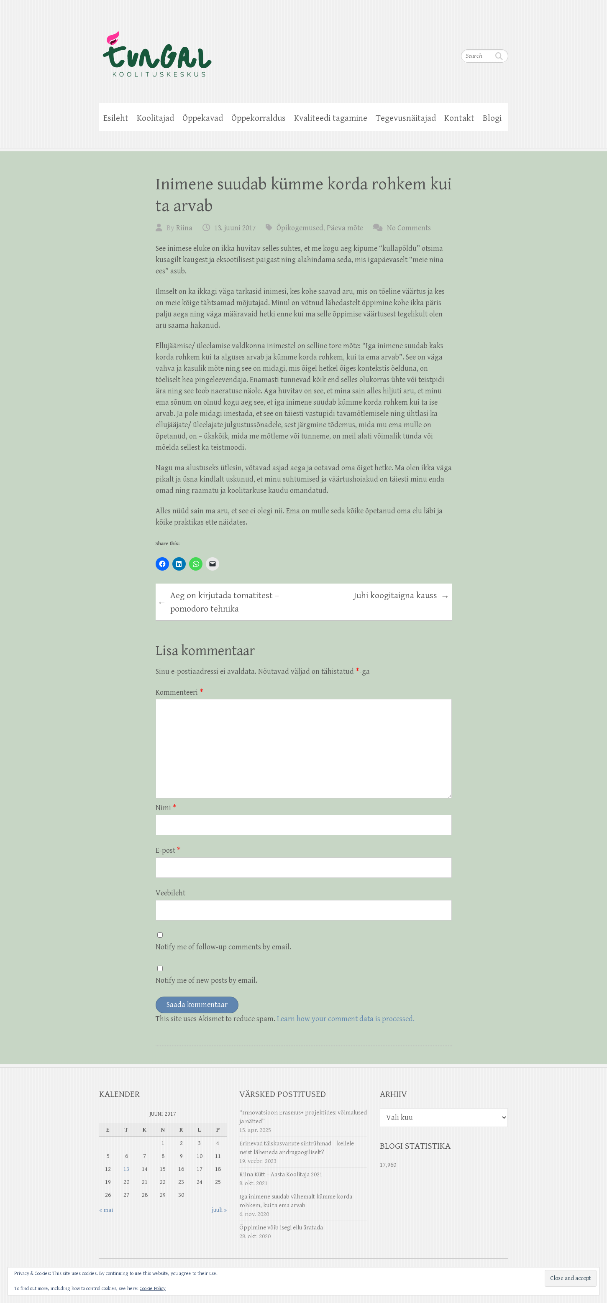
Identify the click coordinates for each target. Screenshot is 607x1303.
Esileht (115, 118)
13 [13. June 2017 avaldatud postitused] (126, 1169)
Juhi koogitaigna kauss (401, 597)
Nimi (166, 807)
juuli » (219, 1210)
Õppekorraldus (258, 118)
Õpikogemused (300, 228)
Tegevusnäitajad (406, 118)
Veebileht (170, 893)
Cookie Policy (153, 1288)
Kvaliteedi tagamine (330, 118)
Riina (184, 228)
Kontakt (459, 118)
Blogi (492, 118)
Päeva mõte (345, 228)
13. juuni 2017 (235, 228)
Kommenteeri (179, 692)
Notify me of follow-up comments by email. (223, 947)
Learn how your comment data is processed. (346, 1019)
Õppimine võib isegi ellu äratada (281, 1227)
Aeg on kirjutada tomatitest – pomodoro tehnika (218, 602)
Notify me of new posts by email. (206, 980)
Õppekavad (202, 118)
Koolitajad (155, 118)
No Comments (409, 228)
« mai (106, 1210)
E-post (168, 850)
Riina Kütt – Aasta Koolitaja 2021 (281, 1174)
